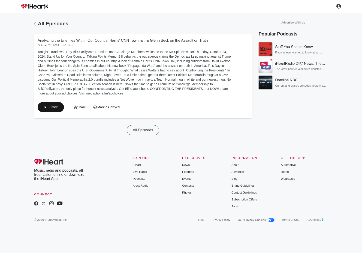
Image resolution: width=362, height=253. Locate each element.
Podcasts (139, 178)
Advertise (238, 172)
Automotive (288, 165)
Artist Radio (140, 185)
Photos (186, 192)
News (186, 165)
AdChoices (315, 219)
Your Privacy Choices (256, 220)
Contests (188, 185)
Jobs (235, 206)
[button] (51, 107)
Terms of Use (290, 219)
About (235, 165)
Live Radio (140, 172)
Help (201, 219)
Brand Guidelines (243, 185)
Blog (235, 178)
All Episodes (53, 23)
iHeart (137, 165)
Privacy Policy (220, 219)
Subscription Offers (244, 199)
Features (188, 172)
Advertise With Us (293, 22)
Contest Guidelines (244, 192)
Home (285, 172)
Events (186, 178)
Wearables (288, 178)
